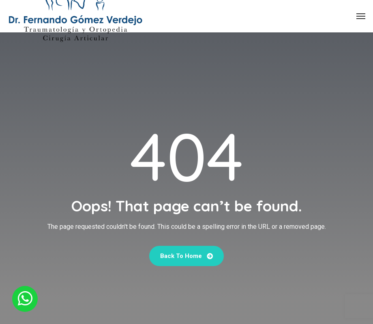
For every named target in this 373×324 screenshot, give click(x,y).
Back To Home (186, 256)
